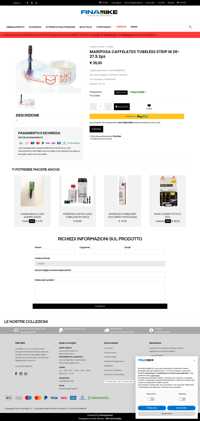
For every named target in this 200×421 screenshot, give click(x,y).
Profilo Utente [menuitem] (110, 357)
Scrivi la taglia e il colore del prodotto (53, 270)
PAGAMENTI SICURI (74, 329)
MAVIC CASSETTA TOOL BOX (167, 215)
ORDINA (96, 129)
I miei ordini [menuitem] (150, 3)
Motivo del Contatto (45, 280)
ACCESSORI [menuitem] (35, 27)
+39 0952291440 (66, 381)
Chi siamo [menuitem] (108, 348)
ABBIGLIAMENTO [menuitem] (15, 27)
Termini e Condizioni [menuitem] (113, 370)
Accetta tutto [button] (181, 408)
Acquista (121, 106)
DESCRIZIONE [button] (47, 117)
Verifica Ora (121, 93)
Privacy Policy (112, 381)
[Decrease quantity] (93, 106)
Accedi (103, 3)
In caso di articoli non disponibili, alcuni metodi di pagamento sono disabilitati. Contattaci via (48, 35)
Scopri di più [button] (167, 414)
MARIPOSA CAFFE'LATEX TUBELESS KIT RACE (77, 215)
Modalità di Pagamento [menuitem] (114, 361)
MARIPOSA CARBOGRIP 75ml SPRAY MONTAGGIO (122, 215)
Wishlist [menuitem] (171, 3)
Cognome (85, 247)
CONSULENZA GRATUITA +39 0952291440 (32, 330)
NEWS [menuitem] (134, 27)
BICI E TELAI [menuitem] (86, 27)
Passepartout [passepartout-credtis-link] (106, 415)
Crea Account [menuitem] (110, 353)
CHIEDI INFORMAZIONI (162, 330)
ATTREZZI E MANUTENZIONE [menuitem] (60, 27)
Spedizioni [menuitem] (108, 366)
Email (128, 247)
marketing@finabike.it (68, 389)
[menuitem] (119, 377)
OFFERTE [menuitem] (121, 27)
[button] (190, 27)
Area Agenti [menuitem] (116, 3)
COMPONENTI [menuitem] (103, 27)
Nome (38, 247)
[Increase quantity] (108, 106)
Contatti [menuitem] (161, 3)
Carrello (181, 3)
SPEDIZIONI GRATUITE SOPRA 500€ (122, 330)
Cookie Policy (128, 381)
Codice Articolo (42, 258)
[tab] (47, 118)
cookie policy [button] (155, 376)
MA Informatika (113, 418)
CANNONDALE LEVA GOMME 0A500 (32, 215)
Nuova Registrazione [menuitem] (133, 3)
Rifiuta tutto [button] (152, 408)
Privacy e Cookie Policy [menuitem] (114, 375)
